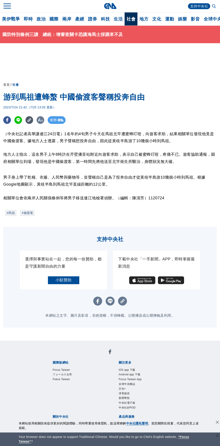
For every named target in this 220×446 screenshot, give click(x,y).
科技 (105, 19)
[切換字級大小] (40, 120)
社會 (131, 19)
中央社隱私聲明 (137, 423)
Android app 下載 (129, 374)
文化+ (122, 388)
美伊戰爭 (11, 19)
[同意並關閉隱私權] (217, 422)
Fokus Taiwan (61, 379)
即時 (28, 19)
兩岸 (66, 19)
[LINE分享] (18, 120)
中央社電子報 (127, 402)
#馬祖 (11, 213)
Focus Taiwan (61, 369)
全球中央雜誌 (127, 384)
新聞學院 (124, 398)
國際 (53, 19)
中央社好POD (127, 407)
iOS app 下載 (127, 369)
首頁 (6, 84)
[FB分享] (7, 120)
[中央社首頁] (110, 6)
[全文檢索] (214, 6)
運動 (169, 19)
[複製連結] (29, 120)
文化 (156, 19)
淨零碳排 (124, 393)
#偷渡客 (27, 213)
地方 (143, 19)
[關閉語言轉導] (217, 436)
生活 (118, 19)
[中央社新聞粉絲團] (110, 352)
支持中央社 (199, 6)
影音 (195, 19)
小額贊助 (64, 280)
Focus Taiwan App (130, 379)
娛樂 (182, 19)
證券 (92, 19)
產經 (79, 19)
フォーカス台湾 (62, 374)
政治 (41, 19)
